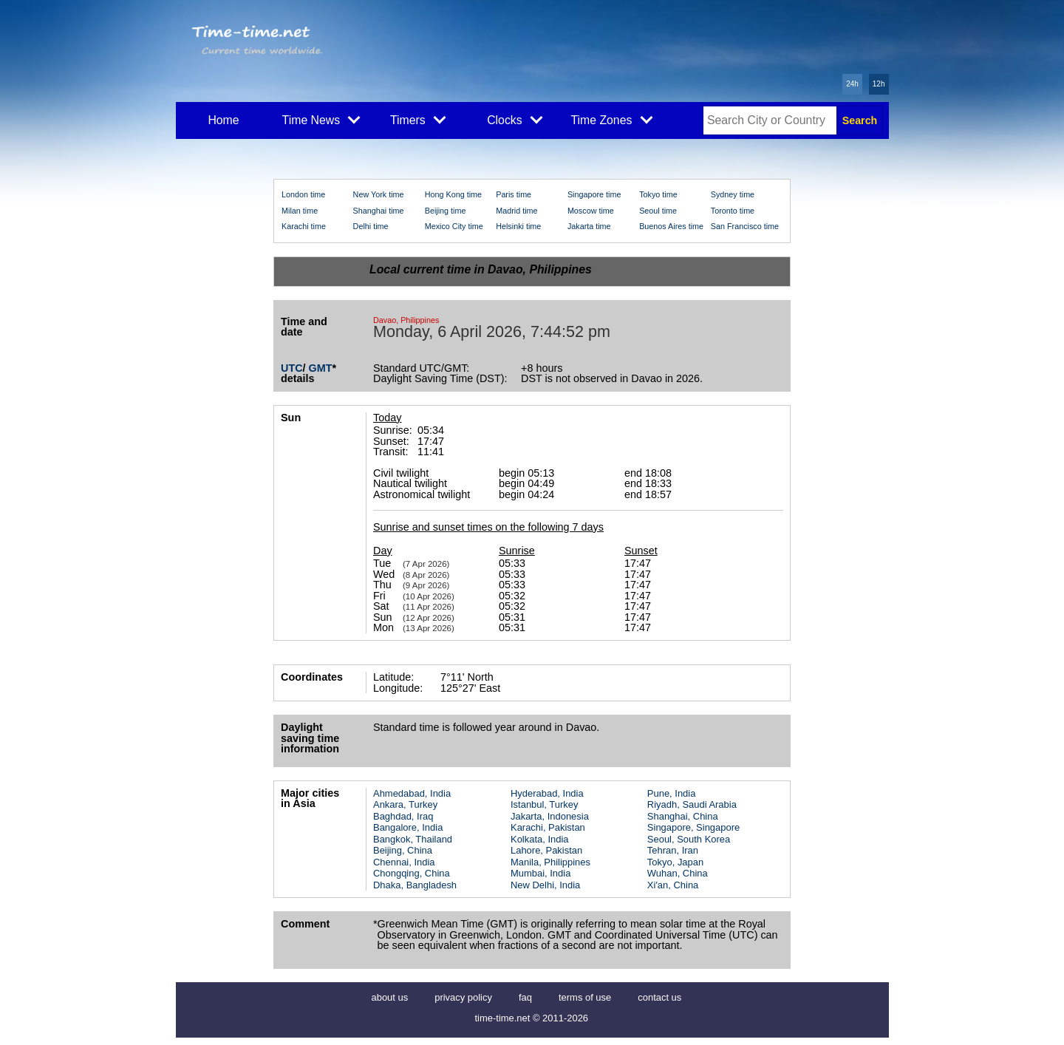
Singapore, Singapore (693, 827)
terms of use (585, 997)
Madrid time (516, 210)
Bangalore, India (408, 827)
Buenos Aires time (671, 226)
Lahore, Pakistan (546, 850)
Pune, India (671, 793)
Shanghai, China (682, 816)
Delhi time (371, 226)
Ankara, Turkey (405, 804)
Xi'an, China (672, 885)
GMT (320, 368)
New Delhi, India (545, 885)
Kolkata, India (540, 839)
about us (390, 997)
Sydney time (732, 194)
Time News (321, 119)
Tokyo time (658, 194)
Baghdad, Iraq (403, 816)
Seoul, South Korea (688, 839)
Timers (418, 119)
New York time (378, 194)
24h (852, 84)
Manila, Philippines (550, 862)
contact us (659, 997)
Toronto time (732, 210)
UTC (292, 368)
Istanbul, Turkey (544, 804)
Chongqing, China (411, 873)
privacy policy (463, 997)
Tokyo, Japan (675, 862)
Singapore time (594, 194)
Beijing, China (402, 850)
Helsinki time (518, 226)
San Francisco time (745, 226)
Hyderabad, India (547, 793)
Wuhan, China (677, 873)
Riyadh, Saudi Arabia (692, 804)
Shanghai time (378, 210)
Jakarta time (589, 226)
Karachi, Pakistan (548, 827)
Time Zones (611, 119)
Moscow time (590, 210)
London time (303, 194)
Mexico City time (454, 226)
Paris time (513, 194)
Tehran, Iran (672, 850)
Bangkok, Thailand (412, 839)
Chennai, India (404, 862)
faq (525, 997)
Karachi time (304, 226)
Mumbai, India (540, 873)
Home (223, 120)
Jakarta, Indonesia (550, 816)
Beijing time (445, 210)
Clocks (514, 119)
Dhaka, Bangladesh (415, 885)
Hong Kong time (453, 194)
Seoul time (658, 210)
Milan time (300, 210)
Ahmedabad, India (412, 793)
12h (879, 84)
